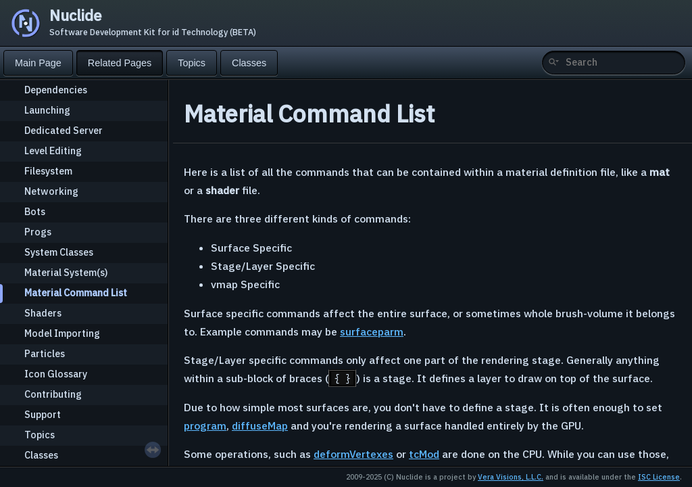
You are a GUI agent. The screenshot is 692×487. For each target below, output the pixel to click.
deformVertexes (353, 454)
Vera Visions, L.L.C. (510, 477)
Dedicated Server (63, 130)
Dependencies (55, 89)
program (205, 425)
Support (42, 414)
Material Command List (75, 292)
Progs (37, 231)
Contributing (53, 394)
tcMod (424, 454)
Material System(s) (66, 272)
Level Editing (53, 150)
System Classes (58, 252)
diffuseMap (260, 425)
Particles (44, 353)
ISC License (659, 477)
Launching (47, 109)
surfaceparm (371, 331)
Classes (41, 454)
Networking (51, 191)
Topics (39, 434)
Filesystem (48, 170)
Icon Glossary (55, 373)
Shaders (42, 312)
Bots (34, 211)
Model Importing (62, 333)
